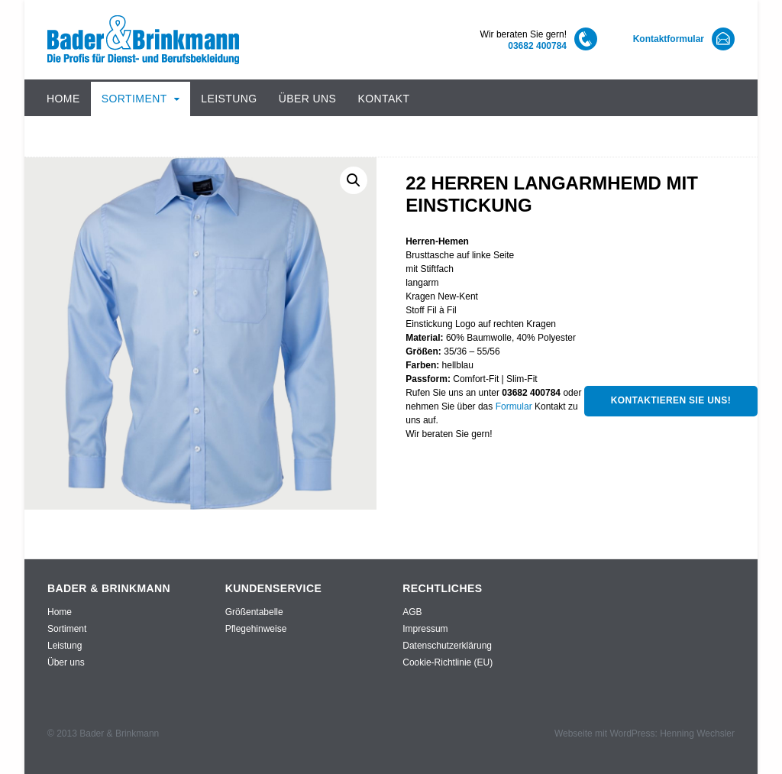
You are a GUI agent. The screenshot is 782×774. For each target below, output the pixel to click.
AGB (412, 612)
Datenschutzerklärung (447, 645)
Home (63, 98)
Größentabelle (254, 612)
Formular (514, 406)
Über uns (308, 98)
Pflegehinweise (256, 628)
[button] (353, 180)
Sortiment (134, 98)
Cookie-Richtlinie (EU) (447, 662)
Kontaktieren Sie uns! (671, 400)
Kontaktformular (668, 39)
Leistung (229, 98)
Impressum (425, 628)
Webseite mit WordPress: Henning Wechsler (644, 733)
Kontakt (383, 98)
